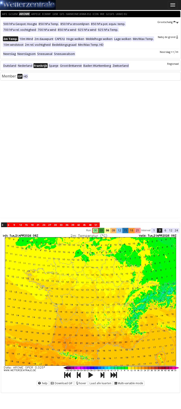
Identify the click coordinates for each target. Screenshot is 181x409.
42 (78, 224)
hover (81, 383)
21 (38, 224)
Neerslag (169, 52)
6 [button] (165, 230)
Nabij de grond (168, 37)
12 (20, 224)
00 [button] (95, 230)
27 (49, 224)
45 (84, 224)
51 (96, 224)
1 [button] (154, 230)
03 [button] (101, 230)
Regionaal (173, 63)
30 (55, 224)
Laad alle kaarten (100, 383)
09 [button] (113, 230)
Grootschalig (168, 22)
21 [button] (137, 230)
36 (67, 224)
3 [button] (159, 230)
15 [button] (125, 230)
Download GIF (61, 383)
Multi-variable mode (129, 383)
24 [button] (176, 230)
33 (61, 224)
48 (90, 224)
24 (43, 224)
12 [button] (119, 230)
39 (72, 224)
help (42, 383)
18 (32, 224)
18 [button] (131, 230)
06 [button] (107, 230)
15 (26, 224)
